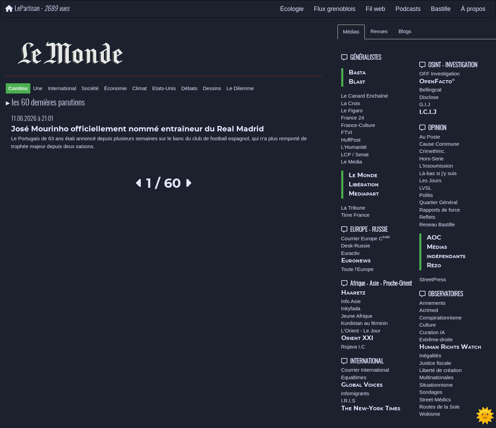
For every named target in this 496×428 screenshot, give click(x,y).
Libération (364, 185)
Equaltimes (353, 377)
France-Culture (358, 125)
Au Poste (429, 137)
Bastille (441, 8)
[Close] (312, 120)
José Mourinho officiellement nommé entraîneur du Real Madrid (137, 129)
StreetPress (432, 279)
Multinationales (436, 377)
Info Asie (351, 301)
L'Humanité (354, 147)
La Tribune (353, 208)
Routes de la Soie (439, 407)
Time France (355, 215)
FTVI (346, 132)
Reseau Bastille (437, 224)
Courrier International (365, 370)
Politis (426, 195)
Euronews (356, 261)
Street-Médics (435, 399)
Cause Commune (439, 144)
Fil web (375, 8)
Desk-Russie (355, 245)
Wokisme (429, 414)
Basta (357, 73)
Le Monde (363, 175)
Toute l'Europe (357, 269)
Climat (139, 88)
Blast (357, 82)
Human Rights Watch (450, 347)
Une (38, 88)
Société (90, 88)
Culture (427, 325)
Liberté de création (440, 370)
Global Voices (361, 385)
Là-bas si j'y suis (438, 173)
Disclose (429, 97)
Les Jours (430, 180)
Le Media (351, 162)
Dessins (212, 88)
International (62, 88)
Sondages (430, 392)
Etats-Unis (164, 88)
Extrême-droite (436, 339)
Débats (189, 88)
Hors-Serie (431, 158)
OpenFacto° (437, 82)
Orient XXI (357, 338)
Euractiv (350, 253)
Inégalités (430, 355)
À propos (473, 8)
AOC (434, 238)
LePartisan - (37, 8)
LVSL (425, 188)
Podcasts (408, 8)
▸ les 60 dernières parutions (45, 103)
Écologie (292, 8)
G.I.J (424, 104)
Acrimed (428, 310)
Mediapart (364, 194)
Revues (379, 31)
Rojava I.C (353, 346)
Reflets (427, 217)
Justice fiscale (435, 363)
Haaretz (353, 293)
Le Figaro (352, 110)
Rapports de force (439, 210)
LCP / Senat (355, 154)
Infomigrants (355, 393)
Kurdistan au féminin (364, 323)
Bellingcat (430, 89)
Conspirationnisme (440, 317)
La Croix (350, 103)
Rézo (434, 265)
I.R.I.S (348, 400)
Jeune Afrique (357, 316)
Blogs (405, 31)
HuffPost (351, 140)
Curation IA (432, 332)
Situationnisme (436, 385)
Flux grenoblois (335, 8)
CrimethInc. (432, 151)
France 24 (352, 117)
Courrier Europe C (365, 238)
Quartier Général (438, 202)
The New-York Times (370, 408)
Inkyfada (351, 308)
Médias (351, 31)
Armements (432, 303)
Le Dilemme (240, 88)
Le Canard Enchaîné (364, 96)
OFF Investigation (439, 73)
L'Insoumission (436, 166)
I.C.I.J (428, 112)
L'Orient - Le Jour (360, 330)
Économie (115, 88)
